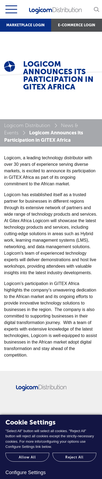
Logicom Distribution (27, 125)
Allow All (27, 457)
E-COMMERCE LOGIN (76, 25)
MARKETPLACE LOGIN (25, 25)
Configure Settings (25, 472)
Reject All (74, 457)
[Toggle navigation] (10, 9)
